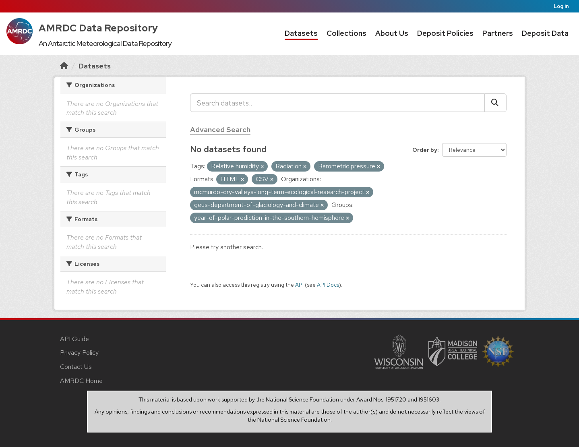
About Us (391, 33)
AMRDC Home (81, 381)
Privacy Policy (79, 352)
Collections (346, 33)
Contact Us (76, 366)
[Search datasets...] (337, 102)
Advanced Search (220, 129)
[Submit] (495, 102)
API (299, 284)
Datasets (301, 33)
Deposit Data (545, 33)
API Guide (74, 339)
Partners (497, 33)
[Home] (64, 65)
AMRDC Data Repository (98, 28)
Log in (561, 6)
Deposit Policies (445, 33)
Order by (424, 149)
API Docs (328, 284)
